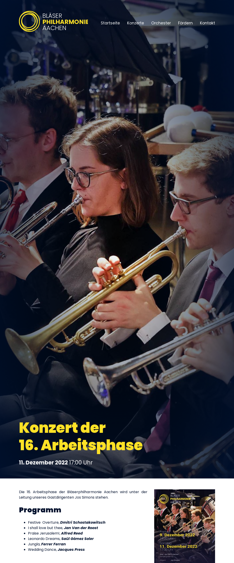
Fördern (185, 23)
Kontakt (207, 23)
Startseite (110, 23)
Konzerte (135, 23)
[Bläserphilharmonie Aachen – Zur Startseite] (53, 32)
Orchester (161, 23)
